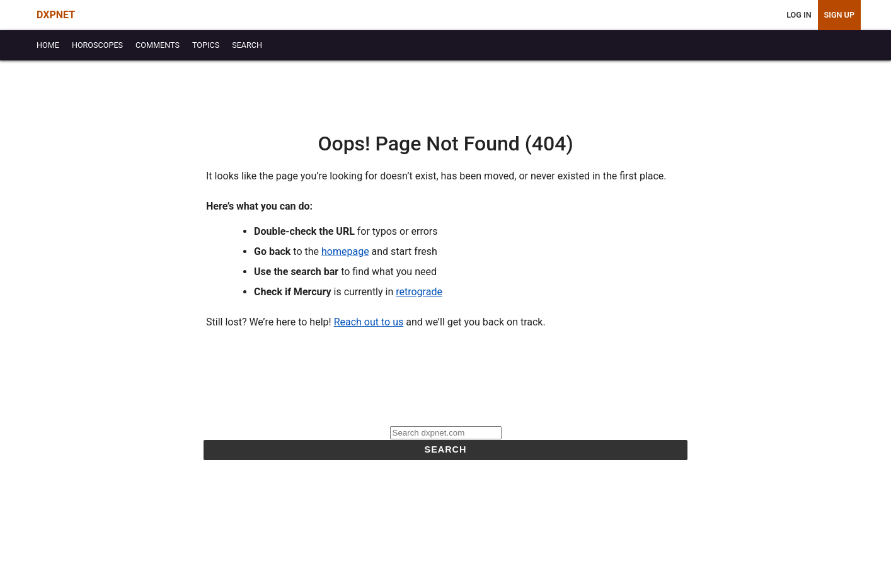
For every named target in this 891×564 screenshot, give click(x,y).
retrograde (419, 292)
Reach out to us (369, 322)
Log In (798, 15)
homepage (345, 251)
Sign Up (839, 15)
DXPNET (56, 15)
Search (446, 449)
